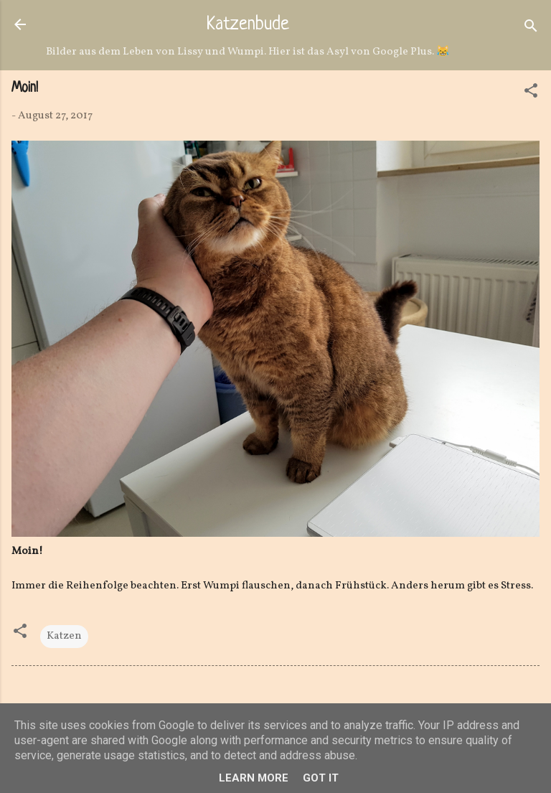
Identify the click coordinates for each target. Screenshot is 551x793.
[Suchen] (531, 29)
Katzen (64, 636)
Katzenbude (248, 25)
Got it (321, 777)
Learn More (253, 777)
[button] (531, 93)
